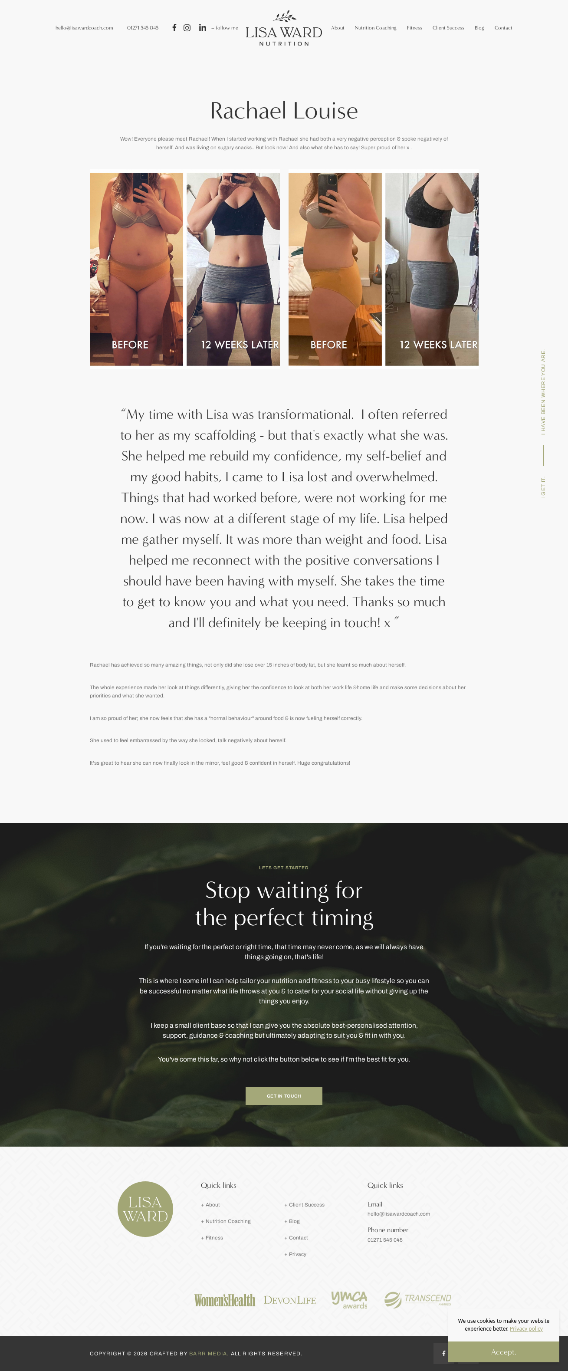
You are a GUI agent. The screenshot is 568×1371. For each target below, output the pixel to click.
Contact (503, 28)
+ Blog (292, 1221)
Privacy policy (526, 1328)
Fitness (414, 28)
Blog (479, 28)
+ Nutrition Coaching (226, 1221)
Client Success (448, 28)
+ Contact (296, 1238)
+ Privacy (295, 1254)
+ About (210, 1205)
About (338, 28)
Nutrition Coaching (376, 28)
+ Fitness (212, 1238)
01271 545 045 (142, 28)
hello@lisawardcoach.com (84, 28)
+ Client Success (304, 1205)
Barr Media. (209, 1354)
